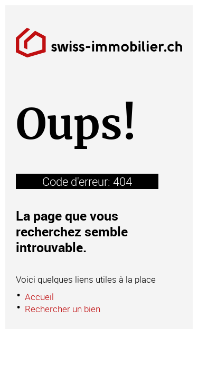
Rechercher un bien (62, 309)
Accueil (39, 297)
